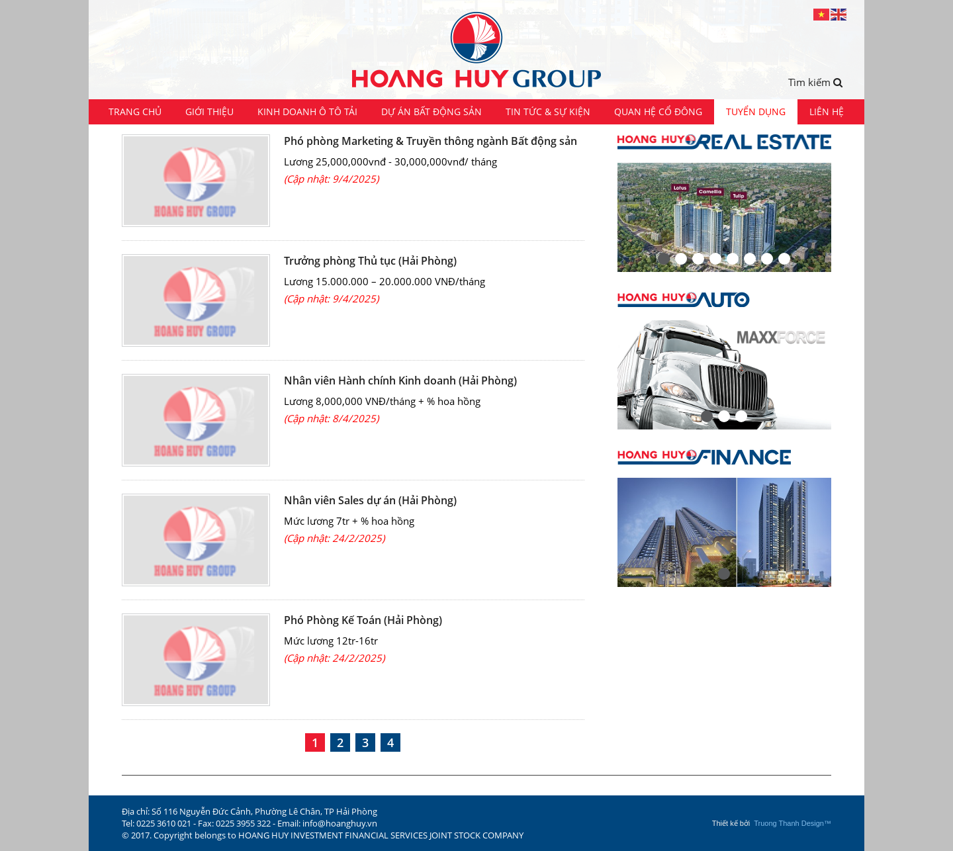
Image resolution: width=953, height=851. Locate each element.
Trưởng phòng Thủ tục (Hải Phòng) (370, 260)
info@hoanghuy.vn (339, 823)
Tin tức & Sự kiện (548, 111)
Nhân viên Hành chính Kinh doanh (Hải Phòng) (400, 380)
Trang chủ (135, 111)
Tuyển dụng (756, 111)
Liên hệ (826, 111)
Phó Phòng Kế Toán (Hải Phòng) (363, 620)
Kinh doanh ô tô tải (307, 111)
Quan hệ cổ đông (658, 111)
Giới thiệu (209, 111)
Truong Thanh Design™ (792, 823)
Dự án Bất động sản (431, 111)
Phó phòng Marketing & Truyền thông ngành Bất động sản (430, 141)
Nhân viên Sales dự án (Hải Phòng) (370, 500)
